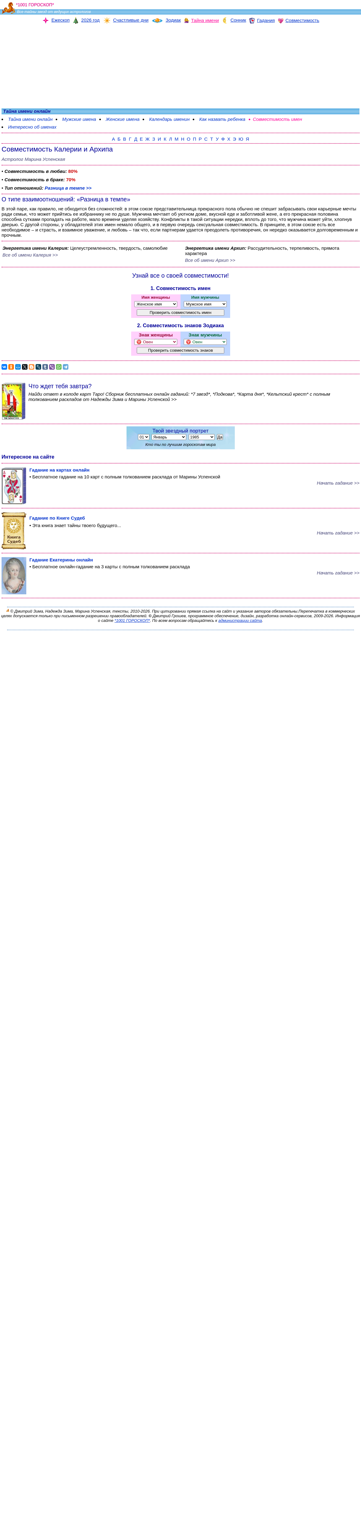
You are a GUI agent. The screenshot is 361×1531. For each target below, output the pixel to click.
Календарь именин (169, 119)
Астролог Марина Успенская (33, 159)
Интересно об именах (32, 127)
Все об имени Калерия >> (30, 254)
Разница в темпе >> (68, 188)
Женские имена (123, 119)
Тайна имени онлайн (30, 119)
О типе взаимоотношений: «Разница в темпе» (66, 199)
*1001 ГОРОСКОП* (132, 620)
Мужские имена (79, 119)
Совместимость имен (277, 119)
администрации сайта (240, 620)
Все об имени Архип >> (210, 260)
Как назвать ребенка (222, 119)
